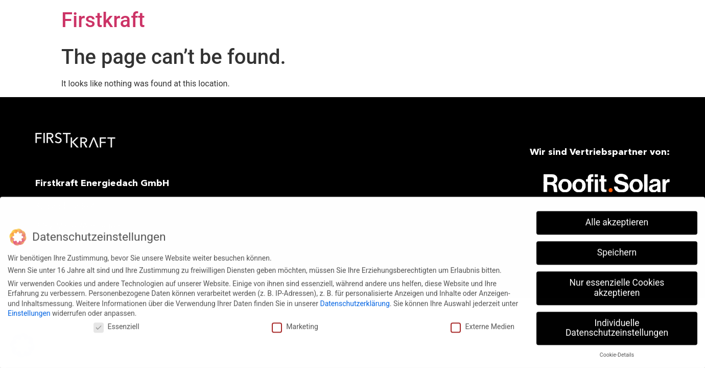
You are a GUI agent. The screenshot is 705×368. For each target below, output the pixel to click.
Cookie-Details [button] (617, 352)
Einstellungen (29, 311)
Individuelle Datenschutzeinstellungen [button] (617, 325)
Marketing (295, 324)
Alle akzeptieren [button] (617, 220)
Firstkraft (103, 20)
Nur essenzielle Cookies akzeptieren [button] (617, 285)
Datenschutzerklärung (354, 300)
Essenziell (116, 324)
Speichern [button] (617, 250)
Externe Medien (482, 324)
